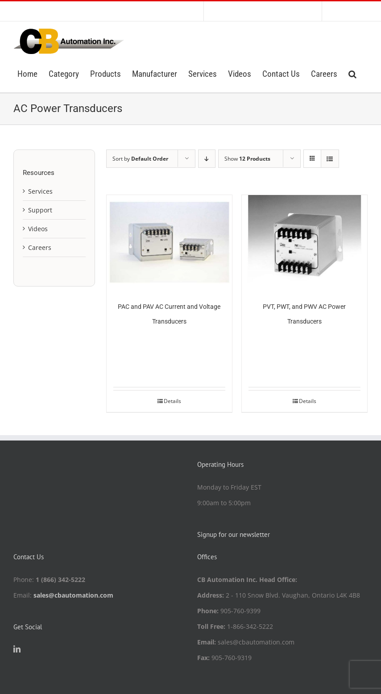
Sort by (140, 158)
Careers (39, 247)
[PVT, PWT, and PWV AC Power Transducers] (304, 242)
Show (247, 158)
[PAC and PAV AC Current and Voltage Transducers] (169, 242)
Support (40, 210)
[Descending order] (206, 159)
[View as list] (330, 158)
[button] (352, 73)
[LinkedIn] (17, 648)
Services (40, 191)
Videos (38, 228)
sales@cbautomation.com (73, 595)
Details (172, 401)
